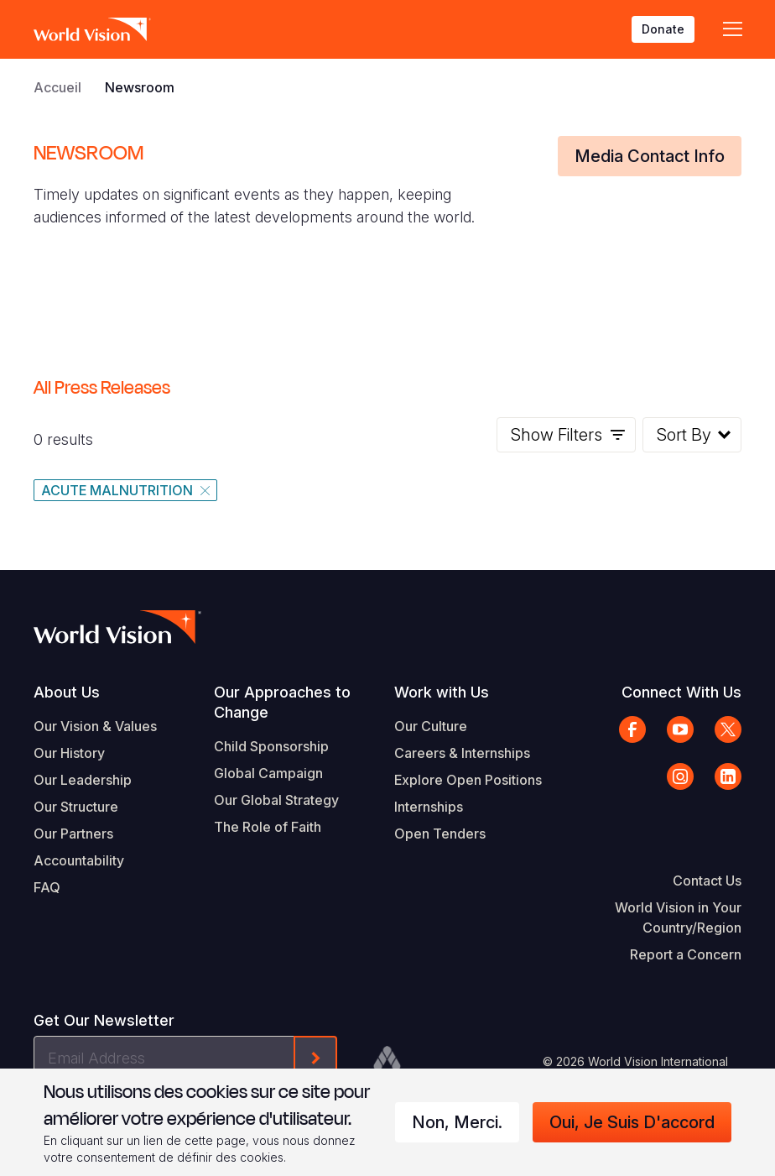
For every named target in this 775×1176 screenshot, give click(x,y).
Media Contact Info (650, 156)
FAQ (47, 887)
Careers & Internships (462, 753)
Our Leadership (83, 779)
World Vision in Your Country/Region (678, 917)
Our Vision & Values (95, 726)
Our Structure (76, 806)
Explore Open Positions (468, 779)
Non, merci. (457, 1122)
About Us (67, 692)
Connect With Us (681, 692)
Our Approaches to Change (282, 702)
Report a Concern (685, 954)
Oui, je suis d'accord (632, 1122)
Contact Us (707, 880)
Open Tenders (440, 833)
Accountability (79, 860)
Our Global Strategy (276, 800)
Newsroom (139, 87)
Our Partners (73, 833)
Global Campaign (268, 773)
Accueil (57, 87)
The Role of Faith (267, 826)
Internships (428, 806)
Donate (663, 29)
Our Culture (430, 726)
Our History (69, 753)
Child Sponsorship (271, 746)
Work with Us (441, 692)
